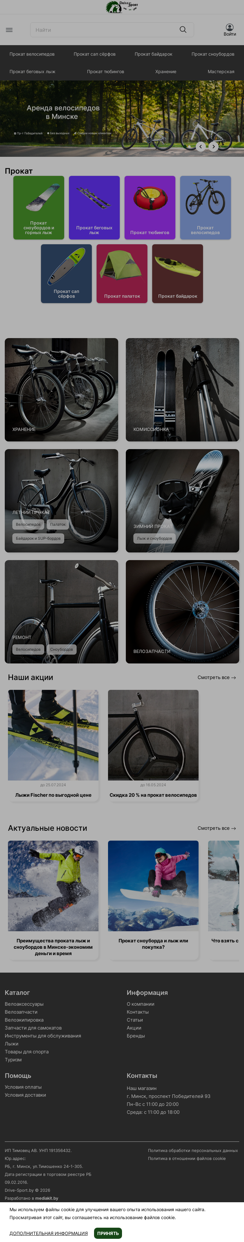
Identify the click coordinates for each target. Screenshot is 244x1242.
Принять (108, 1233)
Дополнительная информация (49, 1233)
